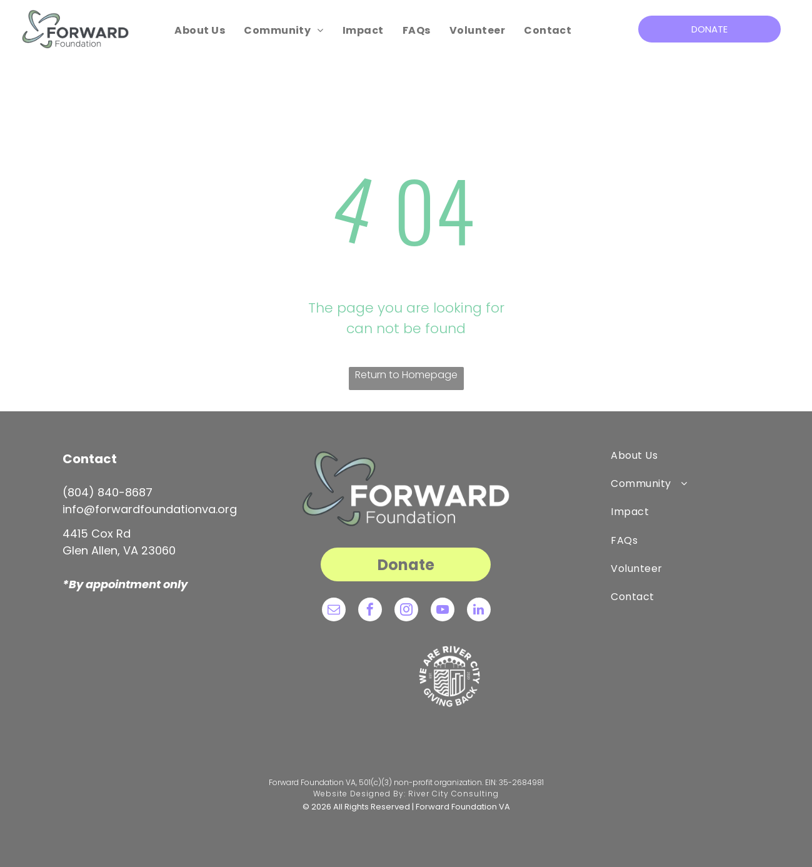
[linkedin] (479, 611)
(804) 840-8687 (108, 492)
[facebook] (370, 611)
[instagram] (406, 611)
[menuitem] (199, 30)
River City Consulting (453, 793)
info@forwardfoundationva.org (150, 509)
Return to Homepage (406, 375)
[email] (334, 611)
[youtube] (442, 611)
